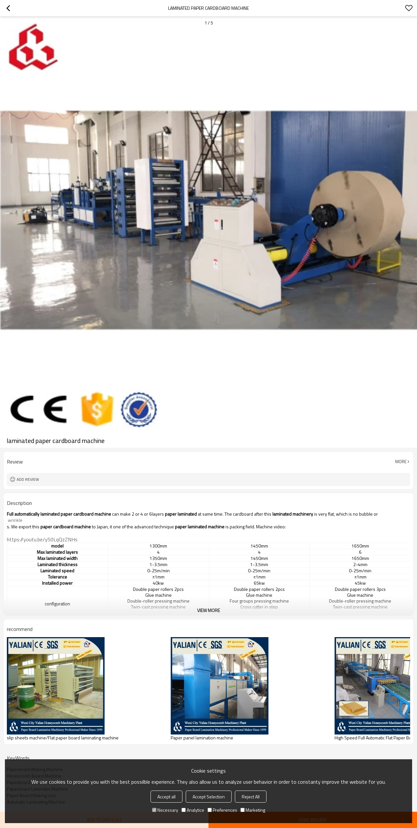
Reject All (251, 796)
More (401, 461)
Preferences (222, 810)
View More (208, 610)
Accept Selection (209, 796)
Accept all (166, 796)
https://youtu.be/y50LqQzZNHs (42, 539)
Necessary (165, 810)
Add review (28, 479)
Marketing (252, 810)
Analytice (192, 810)
